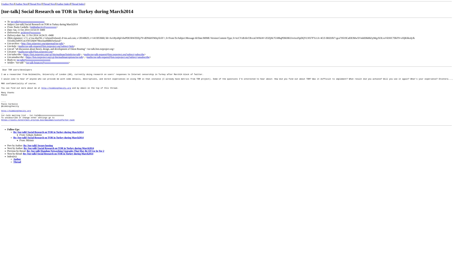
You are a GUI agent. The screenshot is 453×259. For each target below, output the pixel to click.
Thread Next (49, 4)
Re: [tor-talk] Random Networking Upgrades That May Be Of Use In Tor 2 (65, 162)
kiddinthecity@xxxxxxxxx (43, 27)
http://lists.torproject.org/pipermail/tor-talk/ (43, 43)
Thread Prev (35, 4)
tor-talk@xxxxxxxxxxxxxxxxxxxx (28, 21)
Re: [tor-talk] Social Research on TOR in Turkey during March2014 (48, 143)
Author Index (63, 4)
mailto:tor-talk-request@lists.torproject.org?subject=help (46, 46)
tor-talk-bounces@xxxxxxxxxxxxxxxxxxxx (47, 62)
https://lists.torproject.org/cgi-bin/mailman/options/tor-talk (54, 57)
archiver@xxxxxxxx (31, 32)
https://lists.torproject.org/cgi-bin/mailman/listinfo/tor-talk (52, 54)
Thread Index (77, 4)
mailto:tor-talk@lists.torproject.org (35, 51)
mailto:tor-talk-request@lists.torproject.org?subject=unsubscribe (118, 57)
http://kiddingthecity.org (56, 92)
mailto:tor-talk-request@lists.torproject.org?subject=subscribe (114, 54)
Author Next (22, 4)
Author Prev (8, 4)
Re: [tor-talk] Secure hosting (38, 156)
